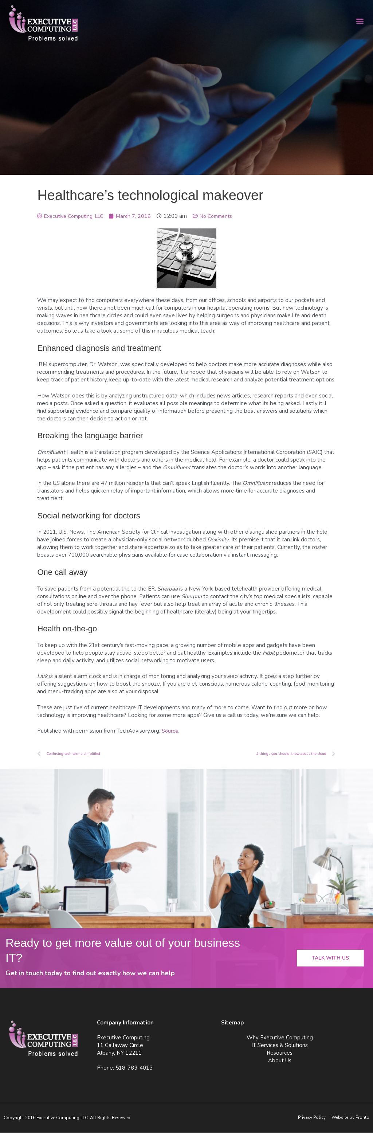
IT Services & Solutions (279, 1045)
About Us (279, 1061)
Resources (279, 1053)
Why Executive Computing (280, 1038)
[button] (360, 21)
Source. (171, 730)
